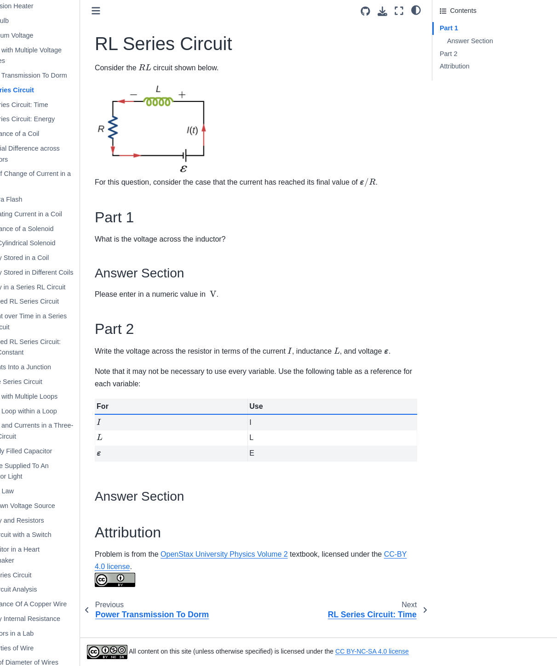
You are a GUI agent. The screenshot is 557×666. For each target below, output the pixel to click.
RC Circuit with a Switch (47, 534)
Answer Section (470, 41)
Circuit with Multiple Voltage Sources (52, 55)
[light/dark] (416, 9)
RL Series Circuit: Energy (49, 119)
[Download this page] (382, 11)
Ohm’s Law (28, 491)
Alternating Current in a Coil (52, 214)
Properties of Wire (38, 648)
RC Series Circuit (37, 575)
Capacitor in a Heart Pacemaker (41, 555)
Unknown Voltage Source (49, 505)
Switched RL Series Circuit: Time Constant (52, 347)
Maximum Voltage (38, 35)
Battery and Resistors (43, 520)
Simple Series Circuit (43, 381)
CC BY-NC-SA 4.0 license (403, 651)
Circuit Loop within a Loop (50, 411)
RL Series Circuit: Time (46, 104)
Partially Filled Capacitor (47, 451)
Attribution (455, 66)
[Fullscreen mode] (399, 11)
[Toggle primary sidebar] (127, 11)
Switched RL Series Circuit (51, 301)
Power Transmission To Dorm (55, 75)
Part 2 (448, 53)
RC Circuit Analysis (40, 589)
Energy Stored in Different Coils (58, 272)
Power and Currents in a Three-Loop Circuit (58, 431)
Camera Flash (32, 199)
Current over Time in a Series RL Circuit (55, 321)
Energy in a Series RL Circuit (54, 287)
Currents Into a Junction (47, 367)
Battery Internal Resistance (52, 618)
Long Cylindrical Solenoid (49, 243)
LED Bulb (26, 20)
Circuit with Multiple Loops (50, 396)
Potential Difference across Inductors (51, 154)
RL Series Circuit (38, 90)
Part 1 (449, 28)
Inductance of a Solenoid (48, 228)
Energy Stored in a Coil (46, 257)
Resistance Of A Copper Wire (55, 604)
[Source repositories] (365, 11)
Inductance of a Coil (41, 133)
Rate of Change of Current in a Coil (57, 179)
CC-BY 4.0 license (156, 578)
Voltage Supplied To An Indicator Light (46, 471)
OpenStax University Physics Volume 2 (255, 566)
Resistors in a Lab (38, 633)
